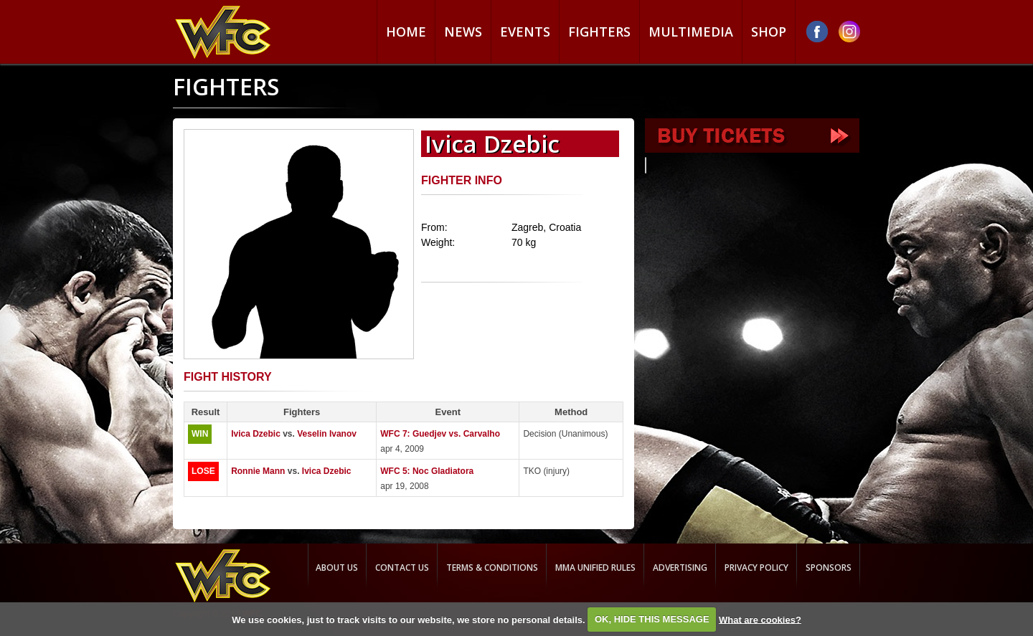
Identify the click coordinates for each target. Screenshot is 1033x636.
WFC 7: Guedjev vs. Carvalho (440, 434)
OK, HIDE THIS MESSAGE (652, 619)
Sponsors (829, 567)
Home (406, 31)
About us (337, 567)
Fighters (599, 31)
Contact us (402, 567)
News (463, 31)
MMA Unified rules (595, 567)
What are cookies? (760, 619)
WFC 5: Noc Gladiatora (426, 471)
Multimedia (690, 31)
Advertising (680, 567)
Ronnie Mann (258, 471)
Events (525, 31)
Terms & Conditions (492, 567)
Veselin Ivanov (327, 434)
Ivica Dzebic (255, 434)
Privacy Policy (756, 567)
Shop (768, 31)
